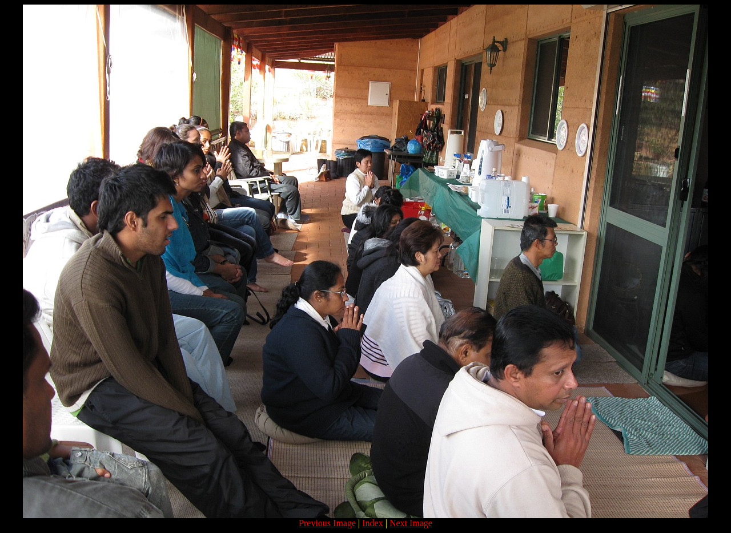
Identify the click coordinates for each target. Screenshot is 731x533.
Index (372, 523)
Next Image (410, 523)
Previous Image (327, 523)
